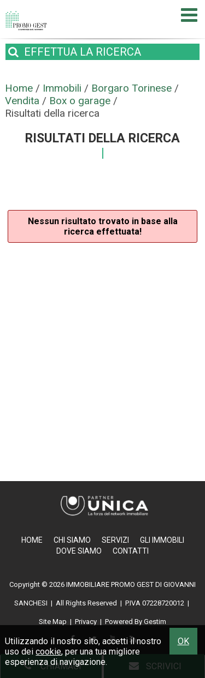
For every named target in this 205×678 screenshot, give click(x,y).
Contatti (131, 551)
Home (32, 540)
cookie (48, 651)
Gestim (155, 621)
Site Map (53, 621)
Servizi (115, 540)
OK (183, 641)
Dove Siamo (79, 551)
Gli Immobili (162, 540)
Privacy (86, 621)
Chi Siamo (72, 540)
